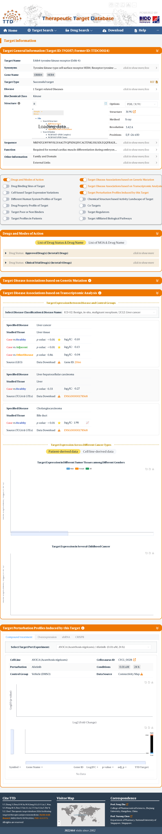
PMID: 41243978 (41, 818)
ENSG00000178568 (76, 396)
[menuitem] (10, 30)
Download (113, 30)
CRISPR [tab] (79, 637)
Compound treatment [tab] (19, 637)
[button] (96, 68)
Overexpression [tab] (47, 637)
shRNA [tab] (66, 637)
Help (140, 30)
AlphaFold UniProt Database (60, 129)
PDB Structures (54, 124)
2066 (78, 362)
